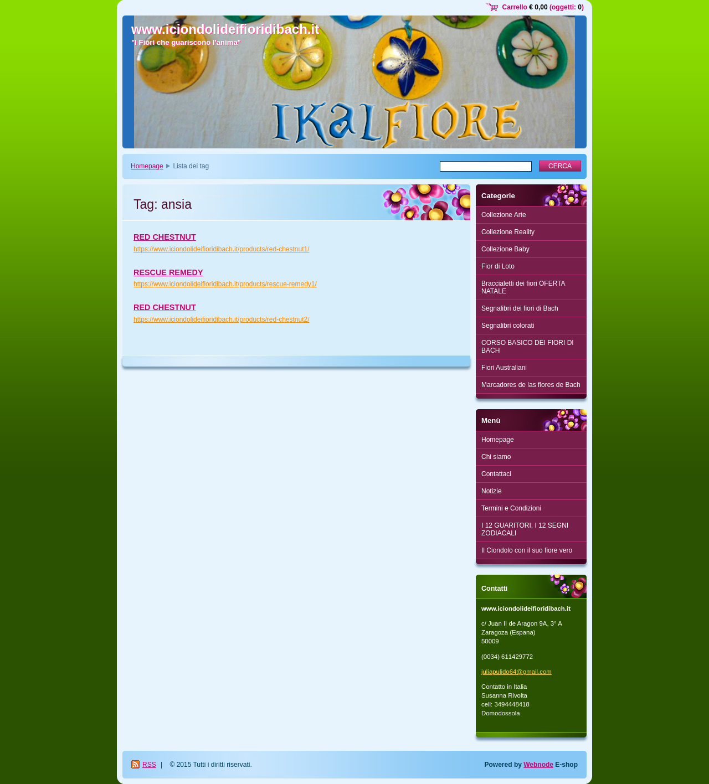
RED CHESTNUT (164, 237)
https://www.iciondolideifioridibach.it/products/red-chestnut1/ (221, 249)
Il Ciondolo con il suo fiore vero (526, 550)
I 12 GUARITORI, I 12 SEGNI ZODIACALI (524, 529)
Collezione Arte (503, 215)
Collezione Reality (508, 232)
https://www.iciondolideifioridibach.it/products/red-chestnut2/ (221, 319)
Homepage (147, 166)
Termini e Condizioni (511, 508)
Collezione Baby (505, 249)
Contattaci (496, 474)
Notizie (491, 491)
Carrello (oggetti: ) (543, 7)
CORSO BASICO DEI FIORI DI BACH (527, 346)
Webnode (538, 764)
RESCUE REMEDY (168, 272)
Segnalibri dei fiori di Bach (519, 308)
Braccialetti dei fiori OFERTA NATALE (523, 287)
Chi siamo (496, 457)
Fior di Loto (498, 266)
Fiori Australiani (504, 368)
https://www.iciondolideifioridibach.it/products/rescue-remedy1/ (225, 284)
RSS (149, 764)
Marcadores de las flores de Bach (530, 385)
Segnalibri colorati (507, 325)
